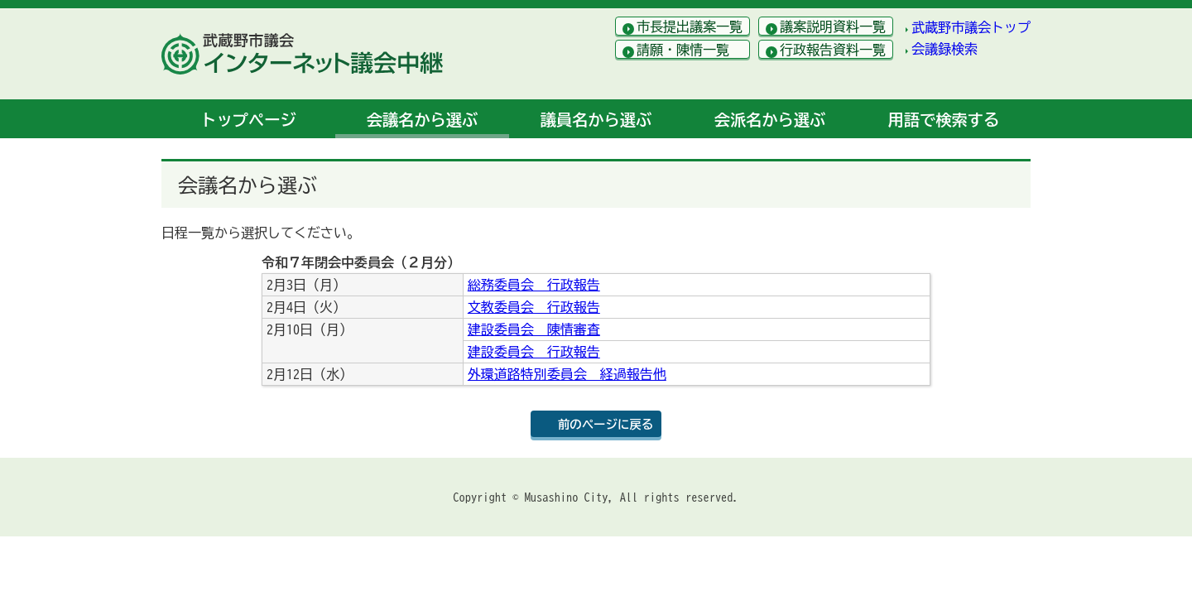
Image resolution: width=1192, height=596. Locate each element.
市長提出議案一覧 (690, 26)
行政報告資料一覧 (833, 49)
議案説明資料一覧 (833, 26)
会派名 (769, 119)
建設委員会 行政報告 (534, 351)
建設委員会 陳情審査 (534, 329)
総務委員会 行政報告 (534, 284)
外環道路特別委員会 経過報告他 (567, 374)
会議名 (422, 119)
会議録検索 (944, 48)
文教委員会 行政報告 (534, 307)
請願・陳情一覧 (683, 49)
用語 (943, 119)
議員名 (596, 119)
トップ (248, 119)
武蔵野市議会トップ (971, 27)
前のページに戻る (605, 424)
